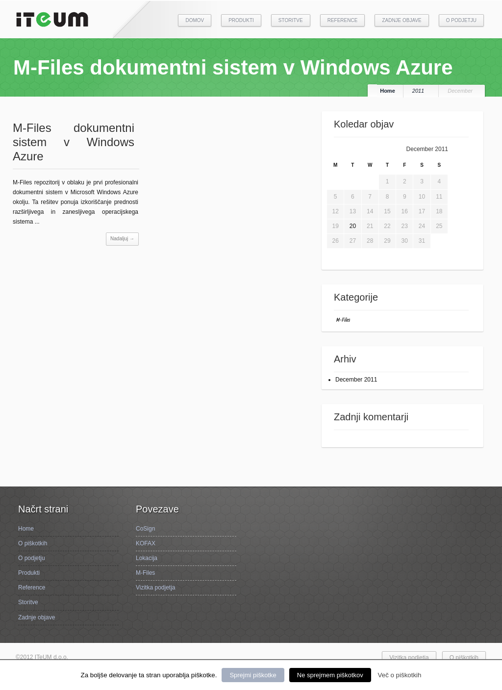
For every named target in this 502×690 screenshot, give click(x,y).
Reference (342, 20)
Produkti (241, 20)
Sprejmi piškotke (252, 675)
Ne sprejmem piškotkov (330, 675)
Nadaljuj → (122, 238)
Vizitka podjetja (156, 587)
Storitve (290, 20)
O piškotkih (32, 543)
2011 (418, 91)
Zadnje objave (401, 20)
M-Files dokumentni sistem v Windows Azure (73, 142)
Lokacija (146, 558)
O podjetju (461, 20)
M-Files (343, 319)
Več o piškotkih (400, 675)
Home (387, 91)
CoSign (145, 528)
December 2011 (356, 379)
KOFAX (145, 543)
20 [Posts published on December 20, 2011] (353, 226)
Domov (194, 20)
